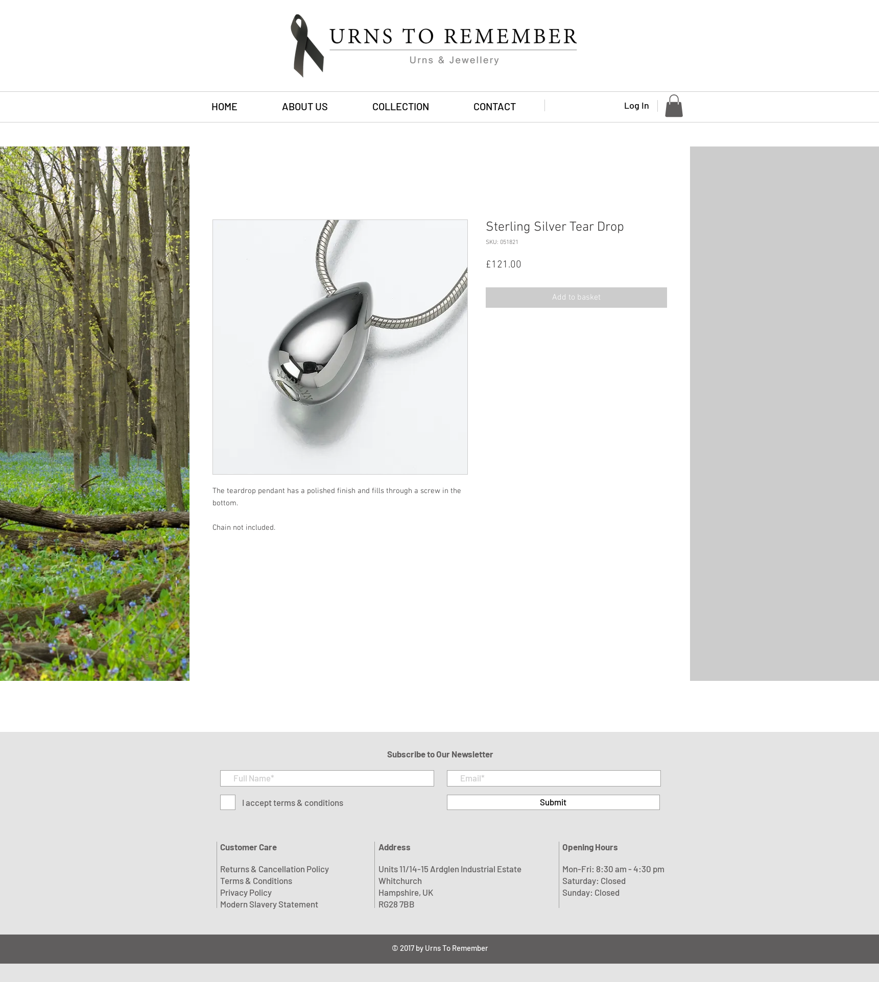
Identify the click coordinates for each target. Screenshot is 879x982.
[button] (401, 106)
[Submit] (553, 802)
